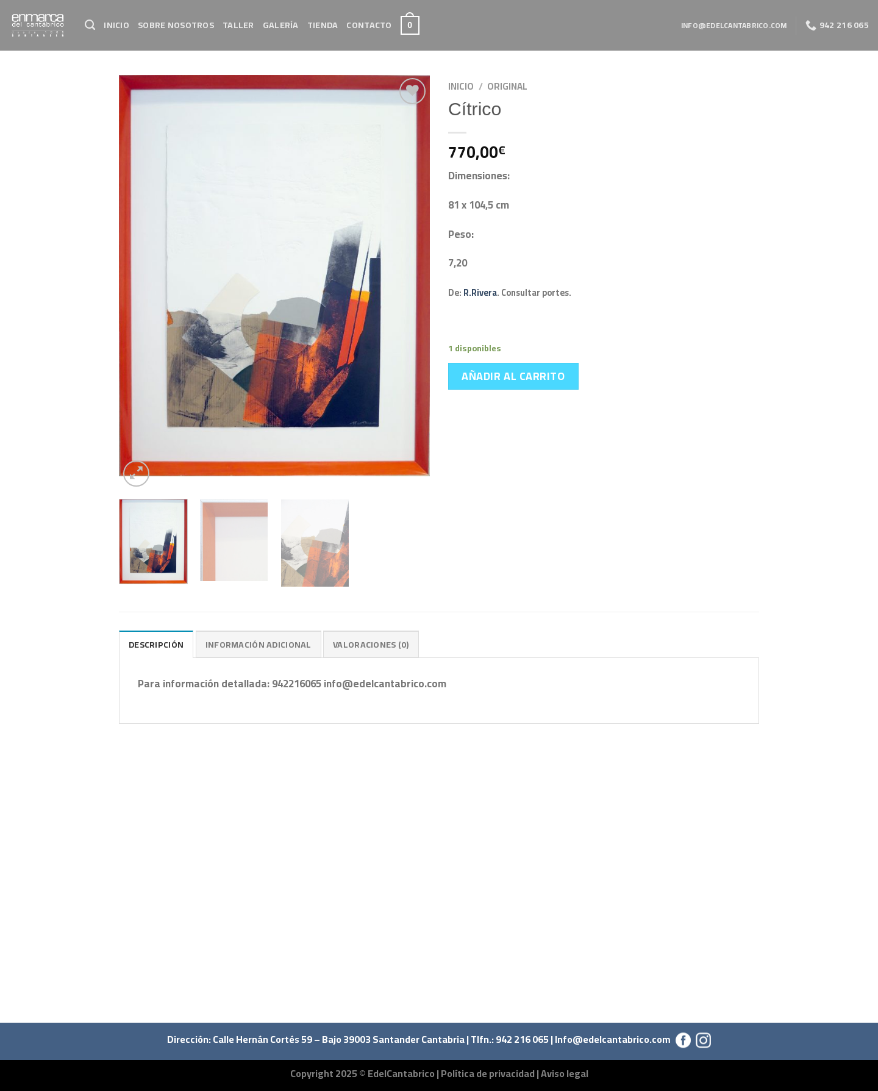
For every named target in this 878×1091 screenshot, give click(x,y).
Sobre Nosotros (176, 24)
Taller (238, 24)
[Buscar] (90, 25)
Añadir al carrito (513, 376)
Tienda (322, 24)
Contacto (368, 24)
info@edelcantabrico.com (734, 25)
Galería (281, 24)
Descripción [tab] (156, 644)
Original (507, 86)
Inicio (116, 24)
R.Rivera (480, 292)
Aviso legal (564, 1073)
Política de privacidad (488, 1073)
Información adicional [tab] (258, 644)
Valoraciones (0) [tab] (371, 644)
